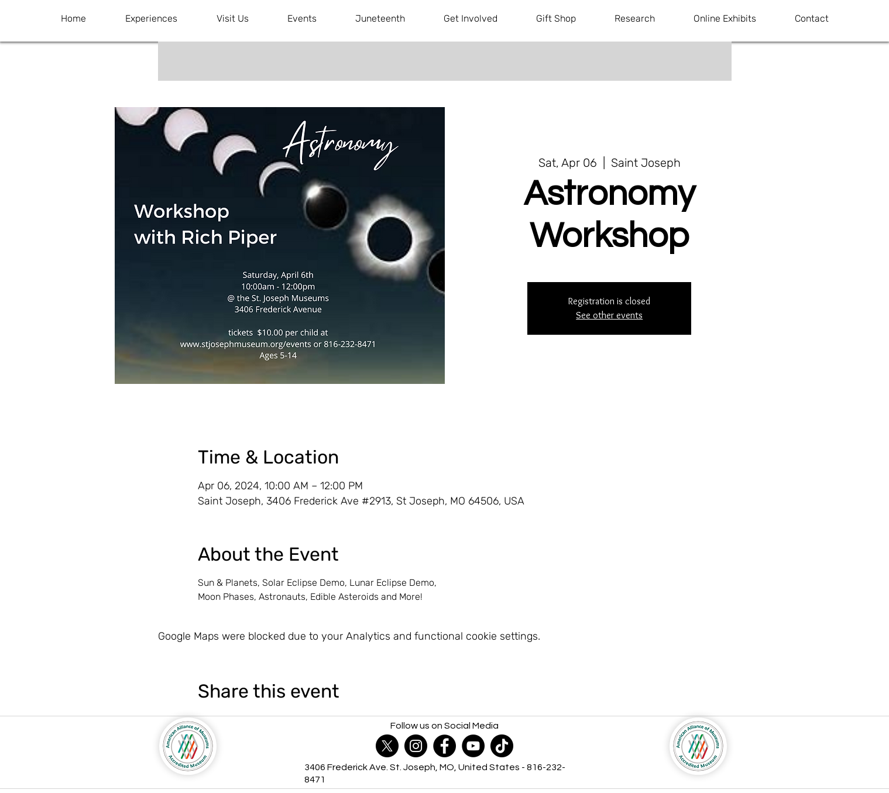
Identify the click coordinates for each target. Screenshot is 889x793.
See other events (609, 315)
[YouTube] (473, 745)
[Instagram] (415, 745)
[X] (387, 745)
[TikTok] (501, 745)
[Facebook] (444, 745)
